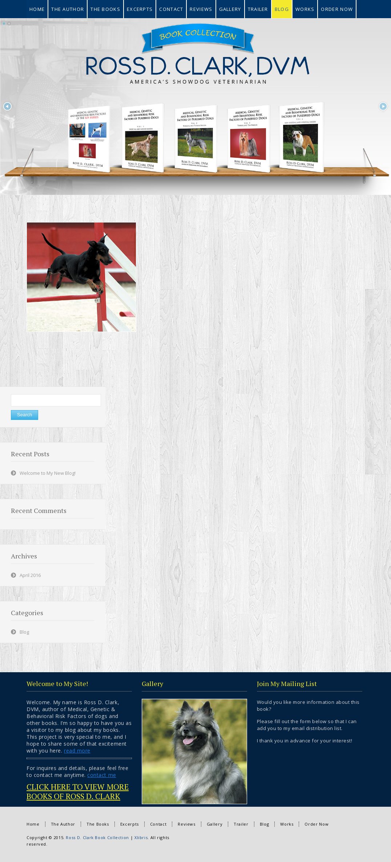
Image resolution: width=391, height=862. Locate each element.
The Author (63, 824)
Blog (24, 632)
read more (77, 750)
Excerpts (129, 824)
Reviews (186, 824)
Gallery (214, 824)
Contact (158, 824)
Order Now (316, 824)
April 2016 (30, 575)
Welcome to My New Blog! (48, 473)
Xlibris (141, 837)
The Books (97, 824)
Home (33, 824)
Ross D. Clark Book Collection (97, 837)
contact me (101, 774)
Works (286, 824)
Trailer (241, 824)
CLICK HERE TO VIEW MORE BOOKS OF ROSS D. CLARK (78, 791)
